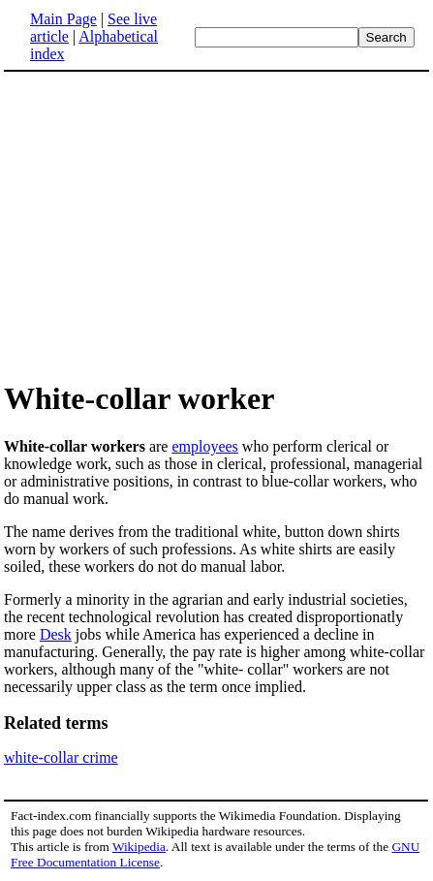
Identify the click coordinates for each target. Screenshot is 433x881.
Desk (56, 634)
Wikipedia (139, 846)
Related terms (56, 723)
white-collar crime (61, 757)
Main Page (63, 19)
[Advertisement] (217, 225)
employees (204, 446)
